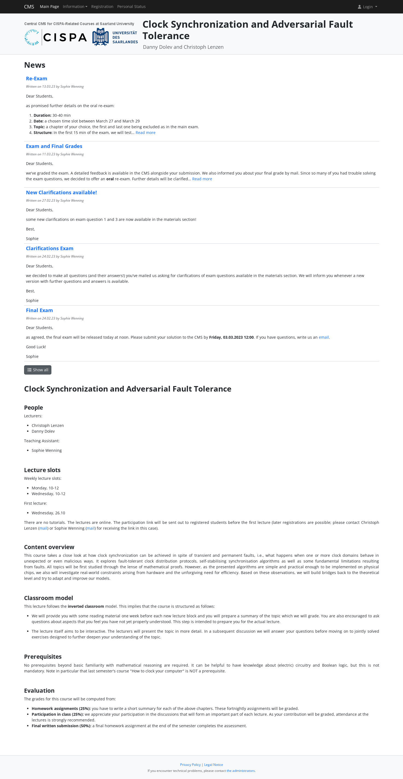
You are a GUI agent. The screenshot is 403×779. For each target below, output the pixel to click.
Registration (102, 6)
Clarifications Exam (50, 248)
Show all (37, 369)
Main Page (49, 6)
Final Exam (39, 310)
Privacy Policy (190, 764)
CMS (29, 6)
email (324, 337)
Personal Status (131, 6)
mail (43, 528)
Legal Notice (213, 764)
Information (73, 6)
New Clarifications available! (61, 192)
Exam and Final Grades (54, 146)
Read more (146, 132)
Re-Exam (36, 78)
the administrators (241, 770)
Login (365, 6)
